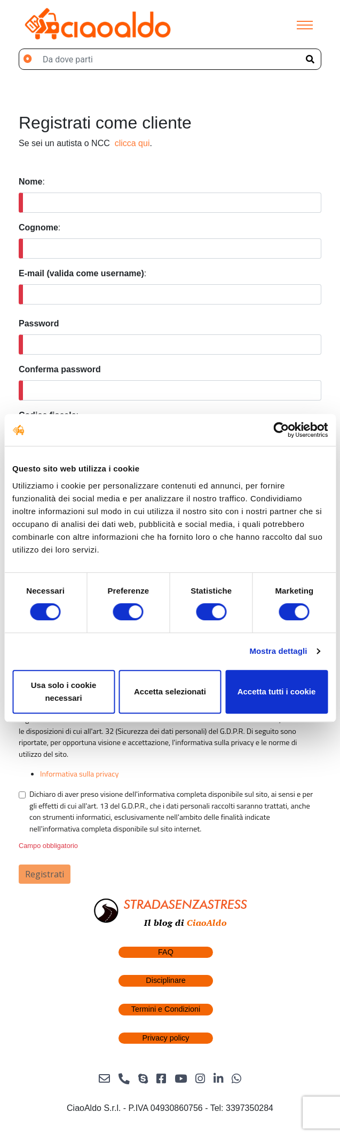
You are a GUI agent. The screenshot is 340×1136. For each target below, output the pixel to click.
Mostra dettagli (278, 650)
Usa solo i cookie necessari (64, 691)
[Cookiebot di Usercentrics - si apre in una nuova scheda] (281, 430)
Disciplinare (165, 980)
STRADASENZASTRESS (185, 904)
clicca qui (132, 143)
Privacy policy (166, 1038)
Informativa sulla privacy (79, 774)
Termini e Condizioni (166, 1009)
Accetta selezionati (170, 691)
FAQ (165, 952)
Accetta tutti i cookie (277, 691)
